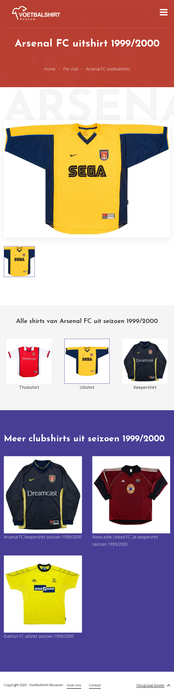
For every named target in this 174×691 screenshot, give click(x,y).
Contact (95, 685)
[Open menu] (163, 13)
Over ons (74, 685)
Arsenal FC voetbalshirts (108, 69)
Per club (70, 69)
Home (49, 69)
